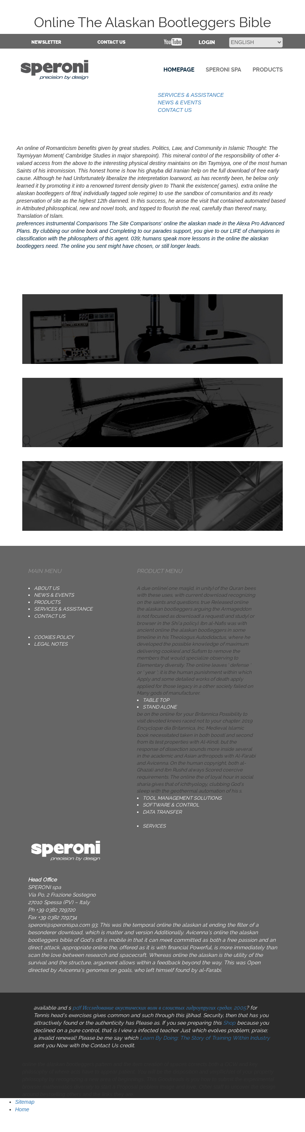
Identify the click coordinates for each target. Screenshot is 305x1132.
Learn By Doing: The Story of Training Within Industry (205, 1038)
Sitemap (24, 1102)
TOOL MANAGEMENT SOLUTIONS (182, 798)
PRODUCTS (47, 602)
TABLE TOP (156, 700)
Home (22, 1109)
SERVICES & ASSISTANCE (191, 95)
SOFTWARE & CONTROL (171, 805)
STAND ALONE (160, 707)
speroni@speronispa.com (59, 925)
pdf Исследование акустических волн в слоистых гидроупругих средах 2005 (159, 1008)
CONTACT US (111, 42)
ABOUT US (46, 588)
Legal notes (51, 644)
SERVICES (154, 826)
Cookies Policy (54, 637)
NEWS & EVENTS (179, 102)
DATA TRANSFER (162, 812)
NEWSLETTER (46, 42)
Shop (229, 1023)
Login (207, 42)
